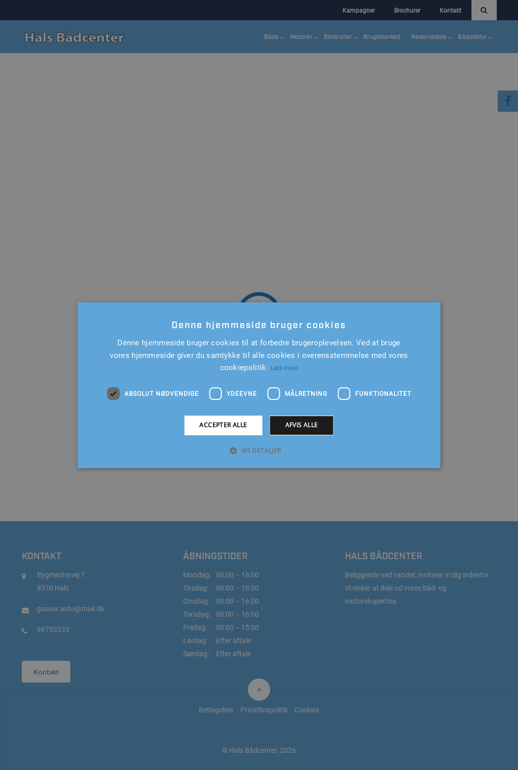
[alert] (259, 385)
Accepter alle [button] (223, 425)
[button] (259, 450)
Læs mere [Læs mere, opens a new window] (284, 368)
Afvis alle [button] (301, 425)
